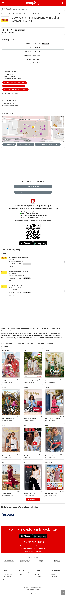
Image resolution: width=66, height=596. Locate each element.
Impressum (54, 580)
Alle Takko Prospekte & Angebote (14, 86)
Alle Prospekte (33, 499)
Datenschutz (54, 576)
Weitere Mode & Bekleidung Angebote (33, 192)
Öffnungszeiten (7, 574)
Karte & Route (7, 113)
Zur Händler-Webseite (32, 186)
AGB (52, 578)
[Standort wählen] (62, 3)
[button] (61, 118)
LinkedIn (37, 578)
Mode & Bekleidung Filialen (20, 14)
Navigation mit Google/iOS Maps (47, 144)
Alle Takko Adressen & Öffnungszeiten (15, 89)
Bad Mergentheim (6, 14)
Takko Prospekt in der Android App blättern (33, 546)
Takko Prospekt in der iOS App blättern (33, 548)
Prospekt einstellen (24, 573)
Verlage (21, 574)
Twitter (37, 574)
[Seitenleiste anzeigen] (63, 592)
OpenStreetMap (54, 140)
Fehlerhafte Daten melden (10, 93)
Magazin (5, 580)
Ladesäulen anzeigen (25, 144)
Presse (53, 574)
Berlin (37, 4)
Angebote (6, 578)
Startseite (6, 573)
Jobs (52, 573)
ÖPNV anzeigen (9, 144)
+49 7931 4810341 (8, 103)
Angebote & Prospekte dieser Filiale (15, 82)
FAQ (20, 576)
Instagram (38, 576)
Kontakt (21, 578)
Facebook (38, 573)
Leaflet (48, 140)
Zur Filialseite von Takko (10, 105)
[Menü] (3, 3)
